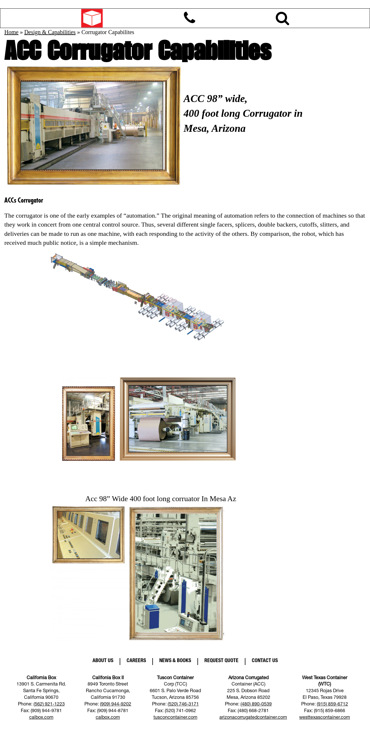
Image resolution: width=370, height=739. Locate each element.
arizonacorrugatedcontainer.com (253, 718)
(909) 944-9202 (115, 704)
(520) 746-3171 (183, 704)
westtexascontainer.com (324, 718)
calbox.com (41, 718)
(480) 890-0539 (256, 704)
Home (11, 32)
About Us (102, 661)
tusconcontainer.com (175, 718)
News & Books (175, 661)
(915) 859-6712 (332, 704)
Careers (136, 661)
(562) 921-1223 (49, 704)
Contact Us (265, 661)
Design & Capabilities (50, 32)
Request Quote (221, 661)
